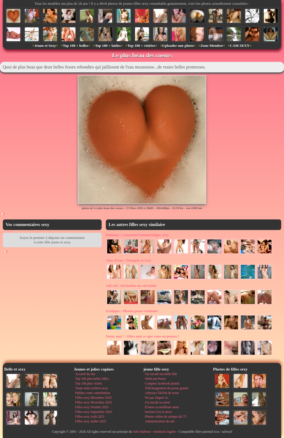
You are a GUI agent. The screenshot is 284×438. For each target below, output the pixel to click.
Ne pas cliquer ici (156, 398)
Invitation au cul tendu (131, 285)
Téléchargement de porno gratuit (166, 388)
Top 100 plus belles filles (92, 379)
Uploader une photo (178, 45)
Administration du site (160, 421)
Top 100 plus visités (88, 383)
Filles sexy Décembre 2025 (93, 398)
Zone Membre (211, 45)
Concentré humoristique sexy (137, 235)
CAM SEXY (239, 45)
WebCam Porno (155, 379)
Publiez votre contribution (92, 393)
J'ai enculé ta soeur (157, 402)
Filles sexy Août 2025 (89, 417)
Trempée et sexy (128, 260)
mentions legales (165, 432)
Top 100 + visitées (141, 45)
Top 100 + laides (108, 45)
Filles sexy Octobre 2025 (92, 407)
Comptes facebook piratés (162, 383)
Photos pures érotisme (132, 311)
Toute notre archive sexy (91, 388)
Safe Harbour (142, 432)
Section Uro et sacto (158, 412)
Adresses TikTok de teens (162, 393)
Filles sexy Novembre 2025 (93, 402)
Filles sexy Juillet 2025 (90, 421)
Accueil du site (85, 374)
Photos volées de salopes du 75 (165, 417)
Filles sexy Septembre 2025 (93, 412)
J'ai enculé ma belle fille (161, 374)
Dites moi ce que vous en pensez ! (142, 336)
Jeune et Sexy (45, 45)
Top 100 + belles (75, 45)
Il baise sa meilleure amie (162, 407)
